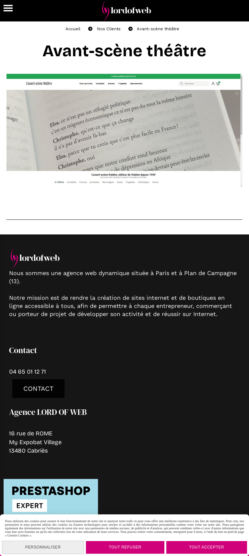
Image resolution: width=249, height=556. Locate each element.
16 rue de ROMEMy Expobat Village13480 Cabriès (35, 442)
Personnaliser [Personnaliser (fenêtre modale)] (43, 547)
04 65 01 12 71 (27, 371)
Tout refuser (125, 547)
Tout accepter (206, 547)
